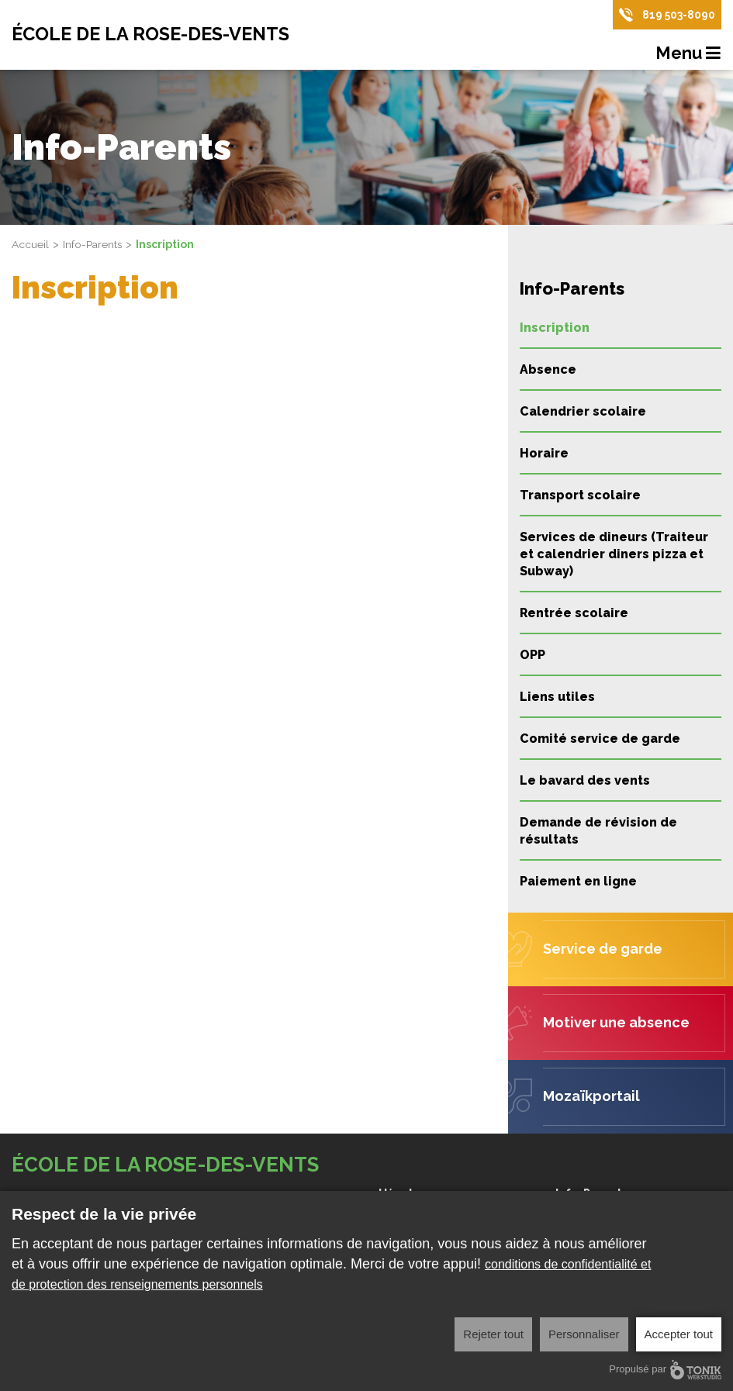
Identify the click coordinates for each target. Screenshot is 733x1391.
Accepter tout (679, 1334)
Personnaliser (584, 1334)
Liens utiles (557, 696)
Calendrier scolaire (583, 411)
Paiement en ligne (578, 881)
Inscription (555, 327)
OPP (532, 654)
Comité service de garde (600, 738)
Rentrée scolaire (574, 613)
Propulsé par (665, 1369)
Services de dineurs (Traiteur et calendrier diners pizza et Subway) (614, 554)
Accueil (30, 244)
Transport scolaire (580, 495)
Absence (548, 369)
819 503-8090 (678, 15)
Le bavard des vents (585, 780)
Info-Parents (93, 244)
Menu (688, 53)
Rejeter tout (493, 1334)
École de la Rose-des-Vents (155, 35)
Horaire (544, 453)
